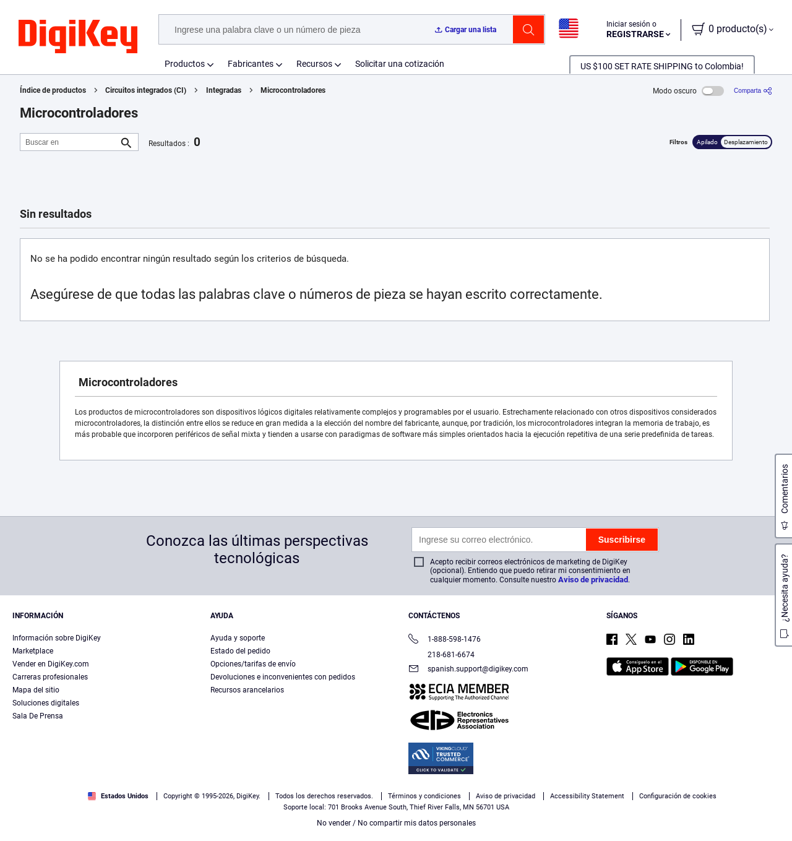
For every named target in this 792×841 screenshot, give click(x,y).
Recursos (314, 64)
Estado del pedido (240, 651)
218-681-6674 (441, 654)
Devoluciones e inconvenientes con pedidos (282, 677)
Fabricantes (250, 64)
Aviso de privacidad (593, 579)
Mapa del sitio (35, 690)
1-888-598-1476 (444, 640)
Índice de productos (53, 90)
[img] (78, 37)
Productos (185, 64)
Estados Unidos (118, 796)
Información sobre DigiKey (56, 638)
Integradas (223, 90)
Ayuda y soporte (237, 638)
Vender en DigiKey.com (50, 664)
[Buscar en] (69, 142)
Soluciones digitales (45, 703)
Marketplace (32, 651)
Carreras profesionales (50, 677)
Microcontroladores (292, 90)
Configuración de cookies (678, 796)
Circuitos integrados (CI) (145, 90)
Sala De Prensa (37, 716)
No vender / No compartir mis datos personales (396, 823)
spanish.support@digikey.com (468, 670)
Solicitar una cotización (399, 64)
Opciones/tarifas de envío (253, 664)
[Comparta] (753, 90)
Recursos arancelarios (247, 690)
